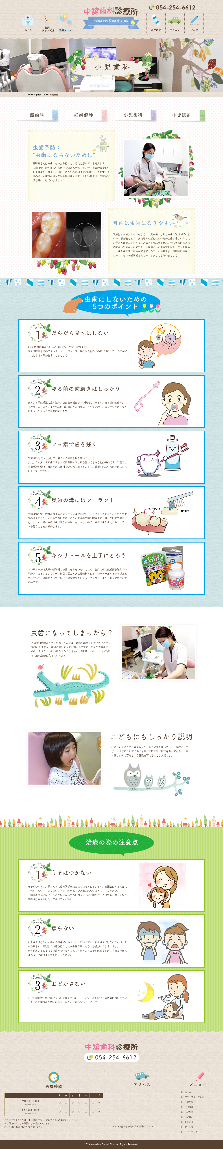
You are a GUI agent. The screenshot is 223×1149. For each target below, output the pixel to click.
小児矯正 (189, 1117)
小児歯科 (189, 1112)
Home (30, 94)
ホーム (188, 1092)
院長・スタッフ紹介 (194, 1097)
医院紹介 (189, 1122)
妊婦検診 (189, 1107)
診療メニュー (42, 94)
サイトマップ (191, 1132)
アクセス (189, 1127)
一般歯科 (189, 1102)
